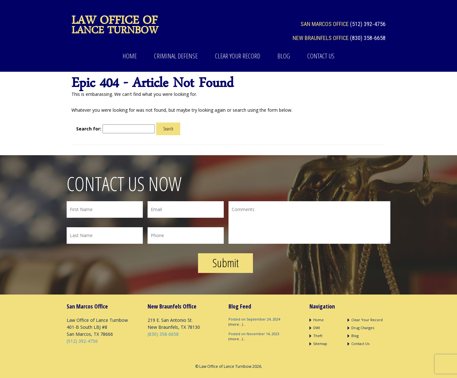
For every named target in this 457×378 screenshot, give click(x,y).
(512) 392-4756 (368, 24)
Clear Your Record (237, 55)
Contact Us (320, 55)
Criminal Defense (176, 55)
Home (130, 55)
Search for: (88, 129)
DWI (316, 327)
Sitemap (320, 343)
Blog (283, 55)
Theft (317, 335)
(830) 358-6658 (368, 38)
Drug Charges (362, 327)
